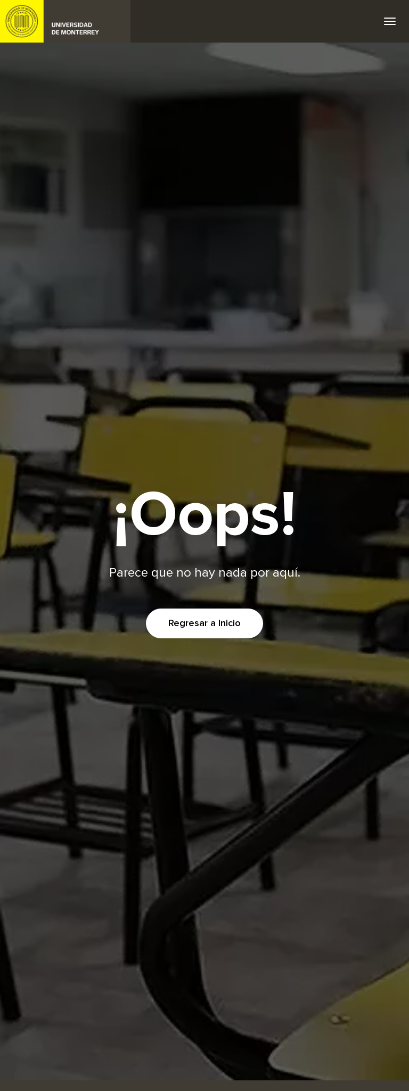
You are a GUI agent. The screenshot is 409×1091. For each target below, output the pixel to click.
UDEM (65, 21)
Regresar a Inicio (204, 623)
